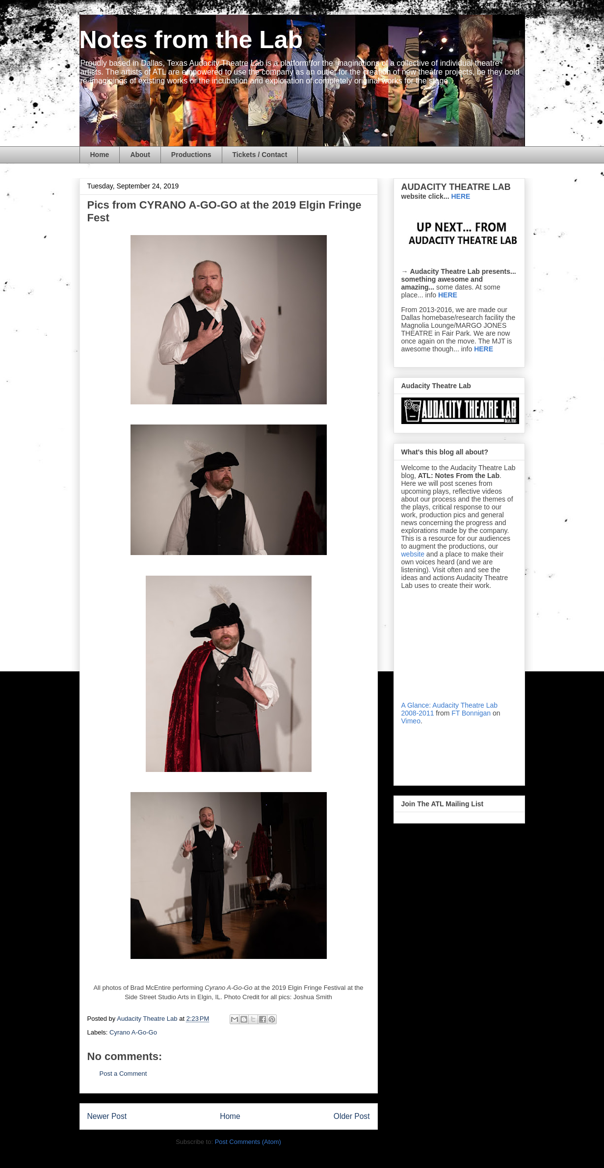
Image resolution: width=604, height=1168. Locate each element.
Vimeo (410, 721)
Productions (191, 155)
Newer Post (107, 1116)
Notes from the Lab (191, 39)
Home (99, 155)
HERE (447, 295)
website (412, 554)
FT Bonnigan (471, 713)
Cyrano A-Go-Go (133, 1032)
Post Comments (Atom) (248, 1141)
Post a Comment (123, 1073)
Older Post (352, 1116)
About (140, 155)
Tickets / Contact (260, 155)
